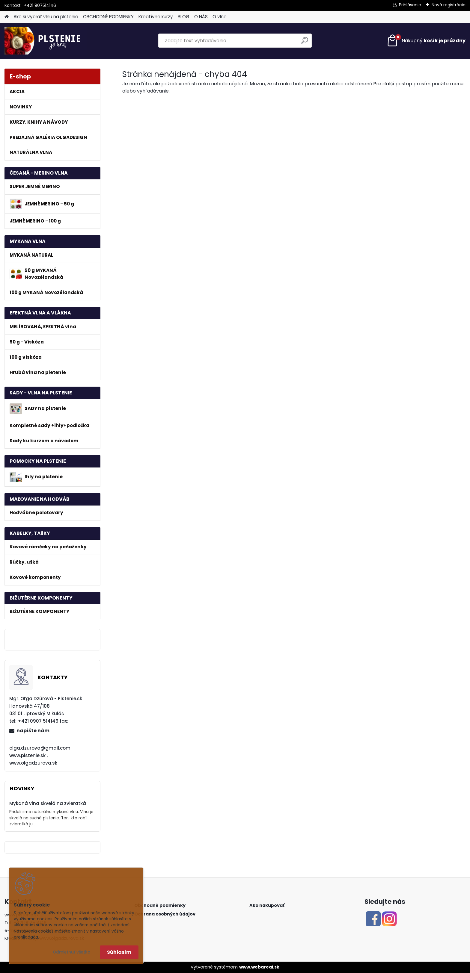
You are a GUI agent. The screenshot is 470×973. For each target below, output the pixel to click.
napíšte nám (32, 730)
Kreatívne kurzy (155, 16)
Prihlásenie (410, 5)
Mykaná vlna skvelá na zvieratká (47, 803)
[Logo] (45, 41)
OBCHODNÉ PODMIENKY (108, 16)
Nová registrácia (449, 5)
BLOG (183, 16)
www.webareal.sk (259, 967)
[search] (304, 43)
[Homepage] (6, 17)
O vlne (220, 16)
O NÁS (201, 16)
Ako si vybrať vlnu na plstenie (45, 16)
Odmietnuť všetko (71, 952)
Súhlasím (119, 952)
